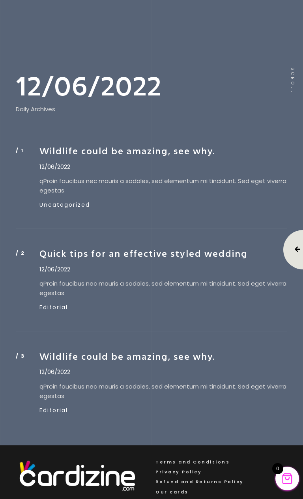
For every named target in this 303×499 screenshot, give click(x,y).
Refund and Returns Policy (199, 481)
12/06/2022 (54, 167)
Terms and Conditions (192, 462)
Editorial (53, 307)
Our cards (172, 492)
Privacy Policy (178, 472)
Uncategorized (64, 204)
